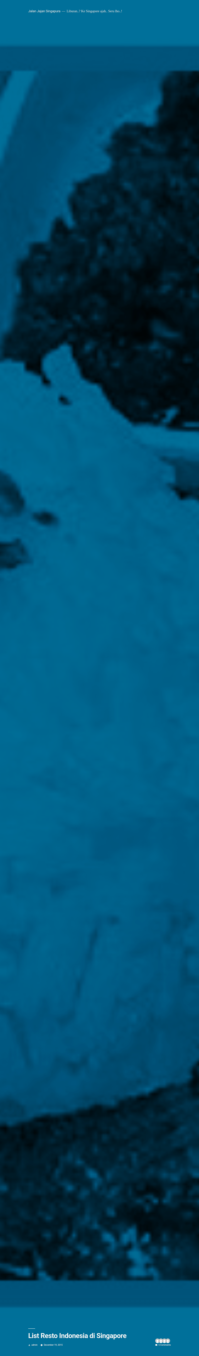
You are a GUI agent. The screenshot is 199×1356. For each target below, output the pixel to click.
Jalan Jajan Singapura (44, 11)
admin (35, 1345)
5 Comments (165, 1345)
